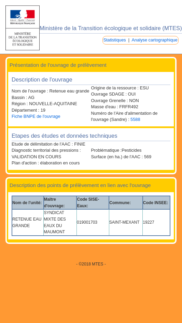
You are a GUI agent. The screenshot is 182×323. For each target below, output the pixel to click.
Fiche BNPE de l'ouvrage (36, 116)
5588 (135, 119)
